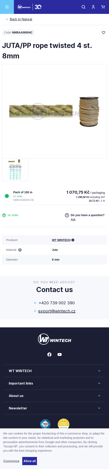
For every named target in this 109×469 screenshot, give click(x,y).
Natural (21, 19)
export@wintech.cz (56, 311)
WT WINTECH (61, 240)
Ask (73, 219)
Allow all (29, 461)
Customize (11, 461)
